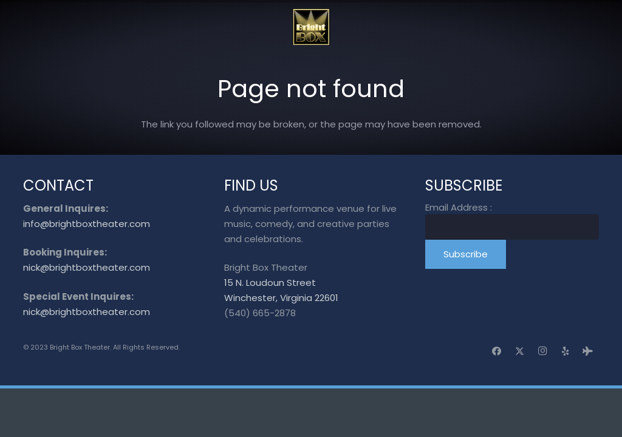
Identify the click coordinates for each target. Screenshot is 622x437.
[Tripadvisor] (588, 351)
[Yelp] (565, 351)
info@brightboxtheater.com (86, 223)
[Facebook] (496, 351)
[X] (519, 351)
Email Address (458, 207)
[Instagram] (542, 351)
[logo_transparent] (311, 26)
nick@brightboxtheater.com (86, 267)
